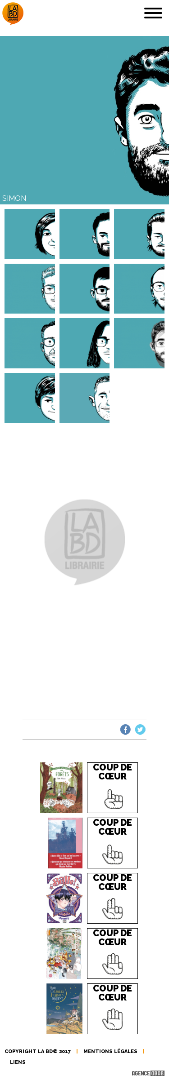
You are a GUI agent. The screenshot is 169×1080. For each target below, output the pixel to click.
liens (18, 1062)
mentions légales (110, 1051)
